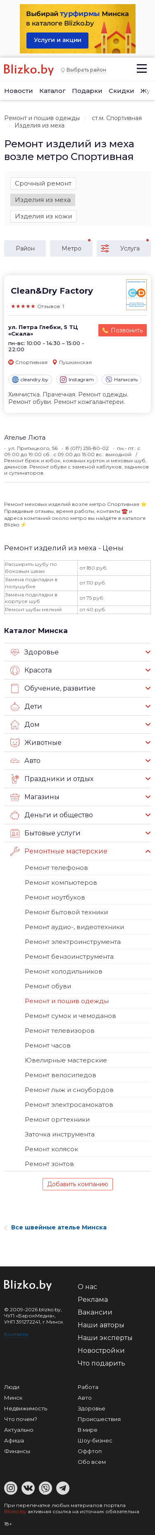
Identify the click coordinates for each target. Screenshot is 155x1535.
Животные (36, 742)
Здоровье (34, 652)
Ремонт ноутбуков (55, 897)
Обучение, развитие (52, 688)
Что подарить (101, 1363)
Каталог (52, 91)
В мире (88, 1429)
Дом (25, 724)
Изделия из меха (43, 200)
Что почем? (20, 1419)
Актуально (18, 1429)
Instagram (77, 379)
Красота (31, 670)
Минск (13, 1397)
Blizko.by (15, 1511)
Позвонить (127, 330)
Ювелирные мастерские (66, 1060)
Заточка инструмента (60, 1134)
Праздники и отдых (51, 779)
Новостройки (101, 1350)
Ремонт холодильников (64, 971)
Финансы (17, 1451)
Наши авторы (101, 1325)
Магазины (35, 797)
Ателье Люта (24, 437)
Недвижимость (25, 1408)
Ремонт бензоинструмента (69, 956)
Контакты (16, 1334)
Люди (11, 1387)
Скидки (121, 91)
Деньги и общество (51, 815)
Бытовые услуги (45, 833)
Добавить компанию (77, 1184)
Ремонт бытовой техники (66, 912)
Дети (26, 706)
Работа (88, 1387)
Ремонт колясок (51, 1149)
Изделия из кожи (43, 216)
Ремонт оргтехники (57, 1119)
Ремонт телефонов (56, 868)
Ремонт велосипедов (60, 1075)
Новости (18, 91)
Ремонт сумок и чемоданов (70, 1016)
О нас (87, 1287)
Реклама (93, 1299)
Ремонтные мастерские (58, 851)
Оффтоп (90, 1451)
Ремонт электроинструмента (73, 942)
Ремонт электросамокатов (69, 1104)
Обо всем (92, 1461)
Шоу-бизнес (95, 1440)
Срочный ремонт (43, 183)
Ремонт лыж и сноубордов (69, 1090)
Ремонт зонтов (49, 1164)
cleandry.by (30, 379)
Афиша (14, 1440)
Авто (25, 760)
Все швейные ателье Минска (55, 1227)
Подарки (87, 91)
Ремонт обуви (48, 986)
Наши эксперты (105, 1338)
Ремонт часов (48, 1045)
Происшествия (99, 1419)
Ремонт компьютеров (61, 882)
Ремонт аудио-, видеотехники (74, 927)
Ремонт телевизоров (60, 1030)
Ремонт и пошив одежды (42, 118)
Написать (121, 379)
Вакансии (95, 1312)
